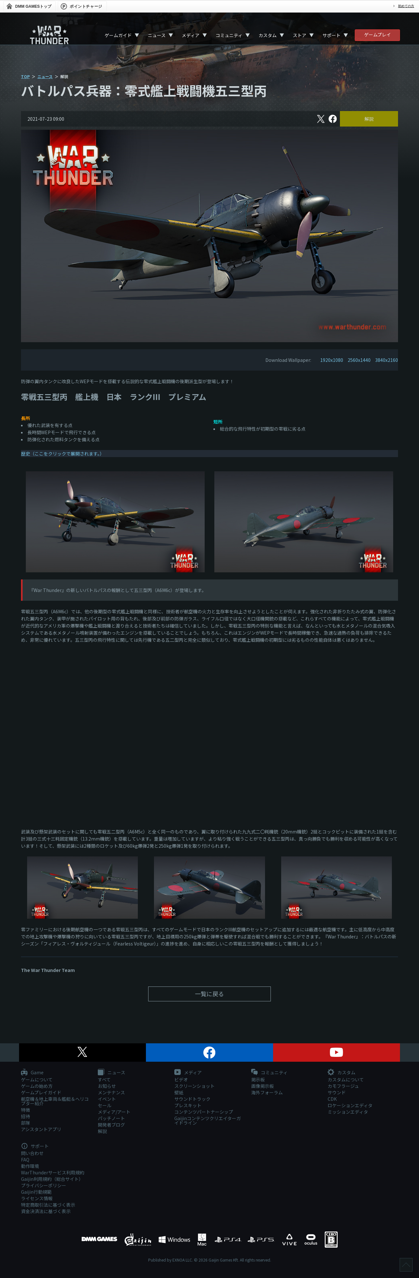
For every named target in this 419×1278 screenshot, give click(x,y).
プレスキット (187, 1105)
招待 (25, 1116)
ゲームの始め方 (37, 1086)
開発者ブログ (111, 1124)
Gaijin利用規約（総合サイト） (52, 1179)
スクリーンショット (194, 1086)
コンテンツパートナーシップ (203, 1111)
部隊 (25, 1122)
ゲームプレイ (377, 34)
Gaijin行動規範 (36, 1192)
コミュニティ (229, 35)
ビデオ (181, 1079)
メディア (190, 35)
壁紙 (178, 1092)
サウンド (337, 1092)
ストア (299, 35)
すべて (104, 1079)
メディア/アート (114, 1111)
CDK (332, 1099)
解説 (368, 119)
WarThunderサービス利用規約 (52, 1172)
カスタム (268, 35)
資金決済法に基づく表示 (46, 1211)
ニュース (157, 35)
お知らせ (107, 1086)
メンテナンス (111, 1092)
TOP (25, 76)
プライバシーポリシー (43, 1185)
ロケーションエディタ (350, 1105)
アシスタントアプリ (41, 1129)
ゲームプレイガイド (41, 1092)
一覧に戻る (209, 993)
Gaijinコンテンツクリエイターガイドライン (207, 1120)
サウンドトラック (192, 1099)
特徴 (25, 1110)
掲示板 (258, 1079)
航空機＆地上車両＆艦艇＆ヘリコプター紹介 (55, 1101)
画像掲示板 (262, 1086)
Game (32, 1072)
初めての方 (406, 6)
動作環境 (30, 1166)
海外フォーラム (267, 1092)
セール (104, 1105)
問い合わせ (32, 1153)
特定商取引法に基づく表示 (48, 1204)
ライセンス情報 (37, 1198)
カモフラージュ (343, 1086)
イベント (107, 1099)
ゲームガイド (118, 35)
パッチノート (111, 1118)
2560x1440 (359, 360)
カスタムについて (346, 1079)
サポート (331, 35)
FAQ (25, 1159)
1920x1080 (331, 360)
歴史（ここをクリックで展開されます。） (62, 453)
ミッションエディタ (348, 1111)
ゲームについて (37, 1079)
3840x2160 (386, 360)
